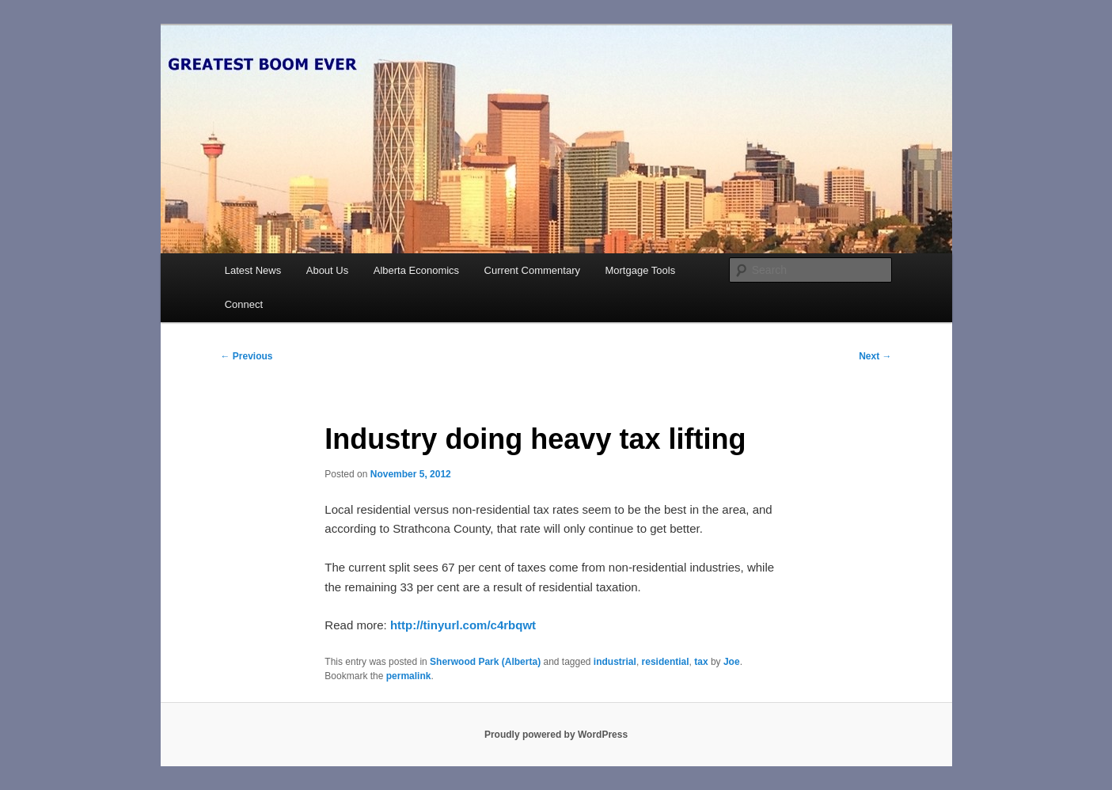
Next (875, 356)
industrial (615, 661)
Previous (247, 356)
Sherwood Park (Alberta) (485, 661)
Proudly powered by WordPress (556, 734)
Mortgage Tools (640, 270)
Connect (244, 304)
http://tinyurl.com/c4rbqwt (463, 625)
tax (701, 661)
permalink (408, 676)
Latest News (253, 270)
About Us (327, 270)
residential (665, 661)
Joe (731, 661)
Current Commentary (532, 270)
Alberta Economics (416, 270)
